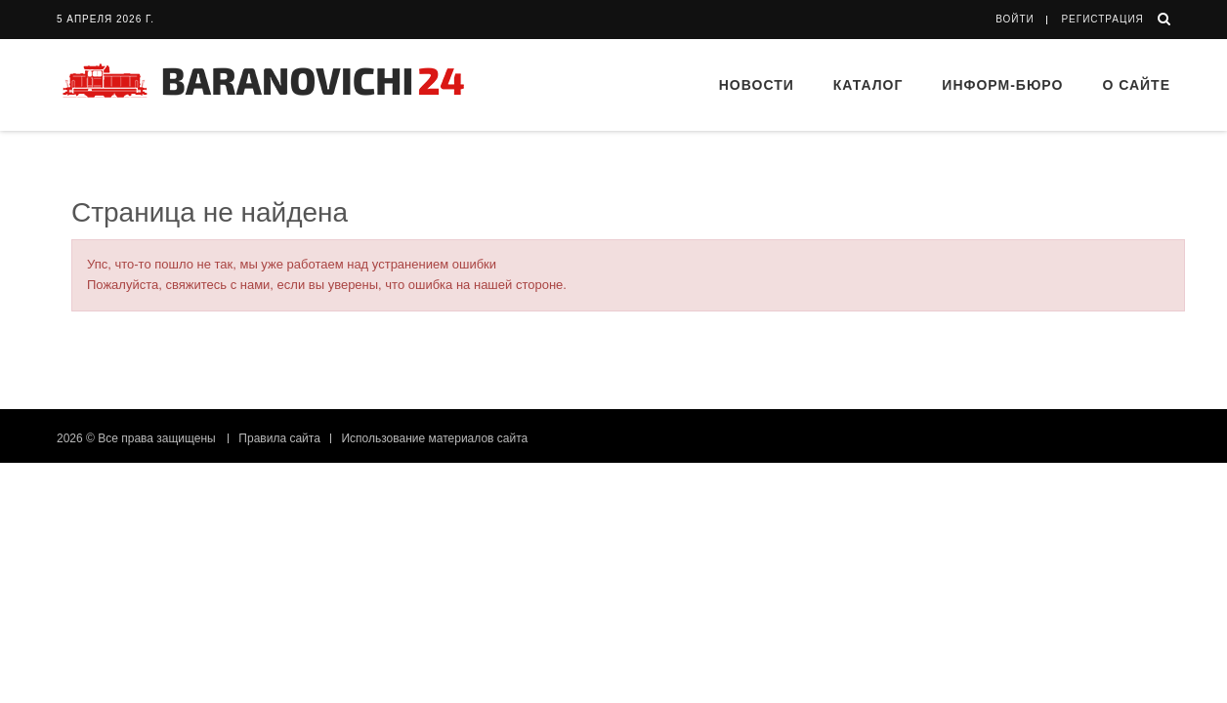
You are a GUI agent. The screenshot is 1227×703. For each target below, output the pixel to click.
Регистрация (1102, 19)
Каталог (868, 85)
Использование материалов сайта (434, 438)
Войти (1015, 19)
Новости (756, 85)
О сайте (1136, 85)
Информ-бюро (1002, 85)
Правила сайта (278, 438)
